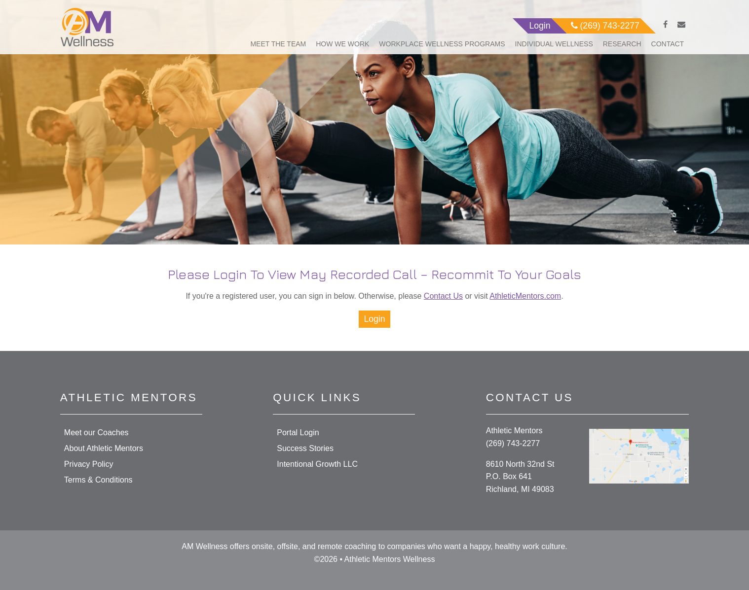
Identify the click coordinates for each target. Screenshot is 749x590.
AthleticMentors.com (525, 296)
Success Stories (305, 448)
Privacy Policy (88, 464)
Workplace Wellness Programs (442, 44)
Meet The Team (278, 44)
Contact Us (443, 296)
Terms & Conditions (98, 480)
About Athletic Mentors (103, 448)
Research (622, 44)
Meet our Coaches (96, 432)
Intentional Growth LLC (317, 464)
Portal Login (298, 432)
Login (374, 319)
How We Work (342, 44)
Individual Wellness (554, 44)
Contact (667, 44)
